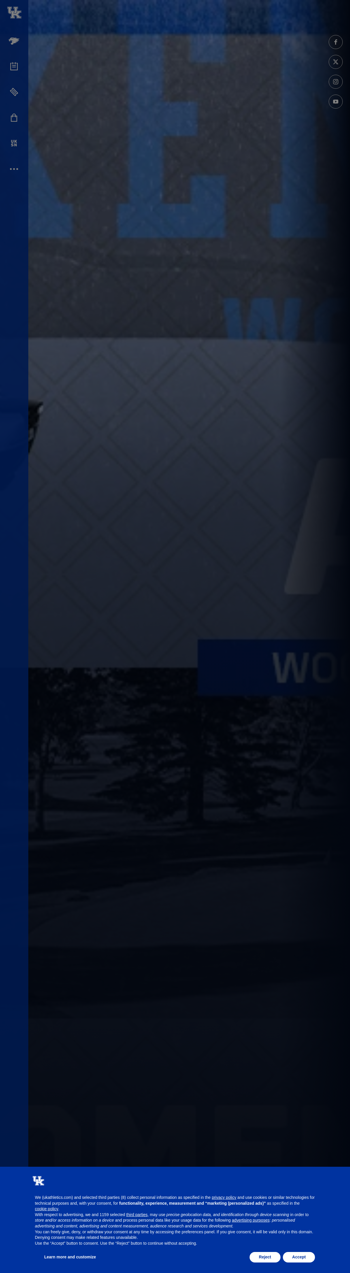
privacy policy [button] (224, 1197)
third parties (136, 1214)
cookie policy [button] (46, 1208)
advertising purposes (250, 1220)
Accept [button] (299, 1257)
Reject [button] (265, 1257)
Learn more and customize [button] (70, 1257)
